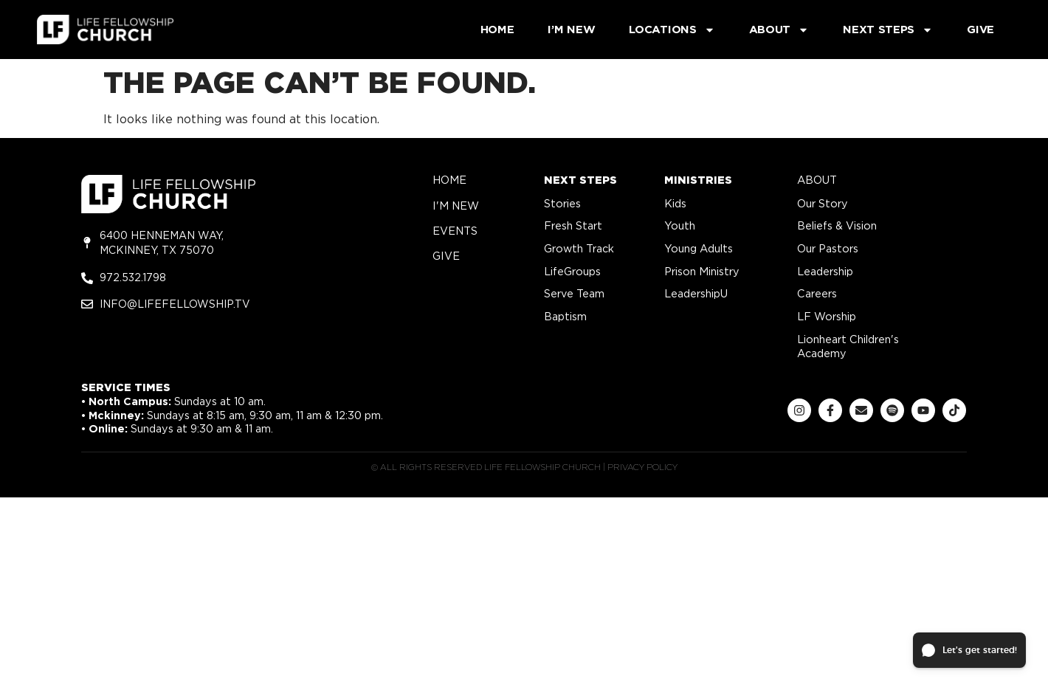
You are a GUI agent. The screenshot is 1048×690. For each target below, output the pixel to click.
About (779, 30)
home (449, 179)
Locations (671, 30)
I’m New (571, 29)
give (446, 255)
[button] (969, 650)
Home (497, 29)
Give (980, 29)
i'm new (455, 205)
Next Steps (888, 30)
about (817, 179)
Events (455, 230)
